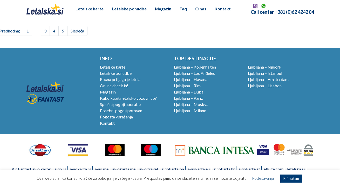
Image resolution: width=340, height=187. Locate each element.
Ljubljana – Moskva (191, 104)
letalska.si (296, 168)
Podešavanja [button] (263, 178)
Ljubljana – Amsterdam (268, 79)
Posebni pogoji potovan (121, 110)
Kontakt (223, 8)
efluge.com (273, 168)
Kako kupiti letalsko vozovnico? (128, 98)
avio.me (101, 168)
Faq (183, 8)
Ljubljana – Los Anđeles (194, 73)
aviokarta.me (123, 168)
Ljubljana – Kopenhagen (195, 66)
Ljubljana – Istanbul (265, 73)
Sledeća (77, 30)
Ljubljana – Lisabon (265, 85)
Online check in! (114, 85)
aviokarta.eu (199, 168)
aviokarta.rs (80, 168)
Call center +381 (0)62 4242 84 (282, 12)
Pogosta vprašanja (116, 116)
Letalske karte (90, 8)
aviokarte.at (249, 168)
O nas (200, 8)
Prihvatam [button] (291, 178)
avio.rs (60, 168)
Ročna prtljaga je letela (120, 79)
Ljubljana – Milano (190, 110)
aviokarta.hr (224, 168)
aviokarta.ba (172, 168)
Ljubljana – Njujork (264, 66)
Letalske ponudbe (129, 8)
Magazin (163, 8)
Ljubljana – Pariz (188, 98)
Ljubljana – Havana (190, 79)
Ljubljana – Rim (187, 85)
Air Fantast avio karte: (31, 168)
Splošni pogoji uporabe (120, 104)
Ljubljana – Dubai (189, 91)
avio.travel (148, 168)
